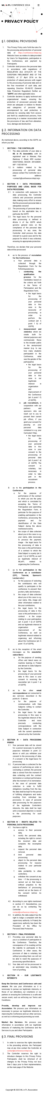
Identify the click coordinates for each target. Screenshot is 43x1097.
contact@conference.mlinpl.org (25, 912)
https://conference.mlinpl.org (29, 53)
